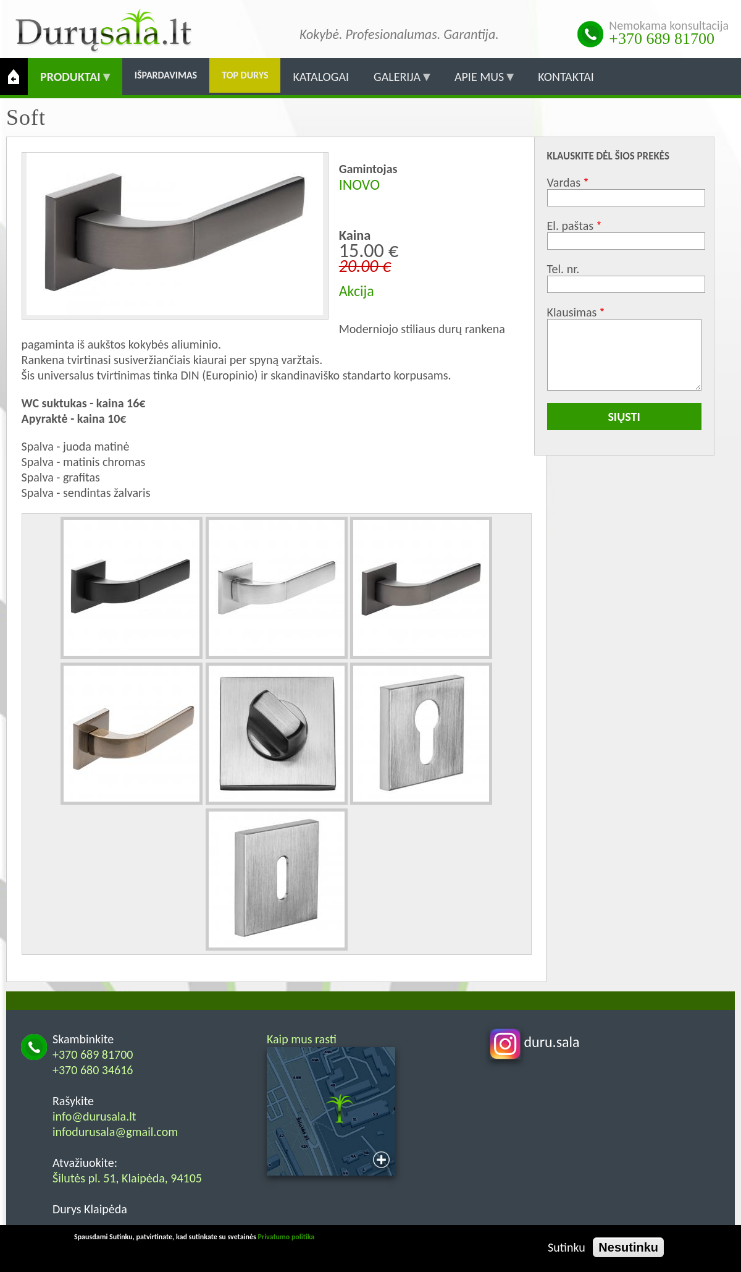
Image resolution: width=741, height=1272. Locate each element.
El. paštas (570, 225)
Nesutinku (628, 1247)
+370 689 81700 (661, 39)
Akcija (356, 291)
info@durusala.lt (94, 1116)
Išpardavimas (166, 75)
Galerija (397, 82)
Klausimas (572, 312)
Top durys (245, 75)
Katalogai (321, 76)
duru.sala (535, 1042)
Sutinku (566, 1247)
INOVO (359, 184)
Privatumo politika (285, 1236)
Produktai (70, 82)
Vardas (563, 182)
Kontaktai (566, 76)
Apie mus (479, 82)
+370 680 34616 (92, 1069)
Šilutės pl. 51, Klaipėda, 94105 (127, 1178)
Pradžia (14, 76)
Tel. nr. (563, 269)
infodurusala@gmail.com (115, 1131)
